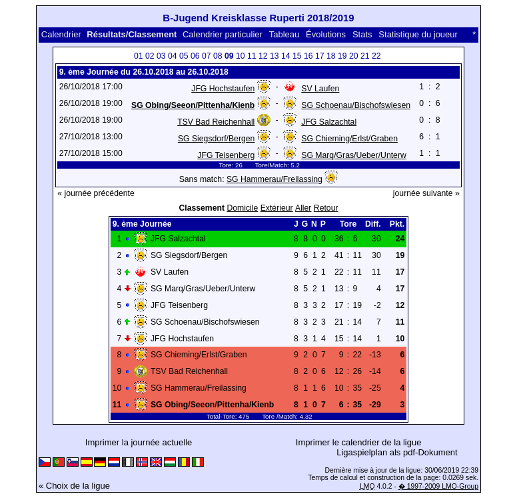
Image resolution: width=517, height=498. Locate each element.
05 (184, 56)
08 (218, 56)
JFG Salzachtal (328, 122)
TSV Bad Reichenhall (216, 122)
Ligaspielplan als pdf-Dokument (396, 452)
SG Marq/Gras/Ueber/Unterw (353, 155)
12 (263, 56)
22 (376, 56)
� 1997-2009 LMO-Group (438, 486)
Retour (326, 208)
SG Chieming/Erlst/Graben (349, 138)
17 (319, 56)
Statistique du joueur (418, 34)
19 (342, 56)
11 (252, 56)
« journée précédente (96, 193)
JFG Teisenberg (226, 155)
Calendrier (61, 34)
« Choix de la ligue (74, 486)
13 (274, 56)
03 (161, 56)
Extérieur (276, 208)
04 (172, 56)
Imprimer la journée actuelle (138, 442)
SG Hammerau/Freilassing (274, 179)
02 (150, 56)
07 (206, 56)
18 (331, 56)
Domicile (242, 208)
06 (195, 56)
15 (297, 56)
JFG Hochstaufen (223, 88)
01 (138, 56)
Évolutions (326, 34)
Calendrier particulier (222, 34)
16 (308, 56)
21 (365, 56)
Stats (362, 34)
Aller (303, 208)
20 (353, 56)
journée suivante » (426, 193)
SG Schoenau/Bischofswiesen (355, 105)
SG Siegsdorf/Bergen (216, 138)
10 (240, 56)
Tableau (284, 34)
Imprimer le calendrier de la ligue (359, 442)
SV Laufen (320, 88)
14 (285, 56)
